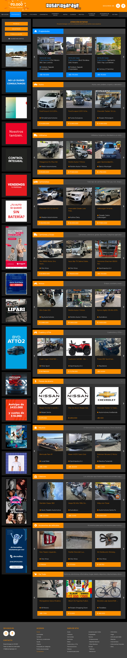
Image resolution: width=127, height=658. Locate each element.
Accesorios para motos (112, 525)
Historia (39, 644)
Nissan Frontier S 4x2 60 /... (49, 408)
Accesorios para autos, (96, 525)
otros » (119, 574)
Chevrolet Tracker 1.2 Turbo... (107, 408)
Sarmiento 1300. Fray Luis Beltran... (106, 60)
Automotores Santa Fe (106, 510)
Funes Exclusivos (75, 118)
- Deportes (112, 639)
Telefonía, (67, 574)
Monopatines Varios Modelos (50, 601)
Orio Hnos (44, 268)
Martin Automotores (47, 166)
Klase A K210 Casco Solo (77, 454)
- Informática (113, 632)
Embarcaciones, (90, 428)
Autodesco (102, 317)
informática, (84, 574)
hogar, (91, 574)
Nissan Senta (45, 412)
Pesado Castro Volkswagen (103, 216)
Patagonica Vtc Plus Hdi (48, 162)
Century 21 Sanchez (105, 69)
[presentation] (34, 57)
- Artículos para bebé (115, 637)
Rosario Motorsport (105, 118)
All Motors (44, 608)
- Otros (111, 646)
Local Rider (44, 461)
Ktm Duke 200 (45, 310)
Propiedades (92, 634)
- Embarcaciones (93, 639)
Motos (68, 641)
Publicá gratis (16, 34)
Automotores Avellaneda (107, 412)
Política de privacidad (43, 649)
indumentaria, (112, 574)
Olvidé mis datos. (16, 38)
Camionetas (70, 637)
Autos (68, 632)
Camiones (70, 639)
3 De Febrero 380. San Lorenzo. (49, 60)
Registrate (16, 29)
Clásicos (69, 649)
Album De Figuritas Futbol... (78, 601)
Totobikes (101, 608)
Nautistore (102, 366)
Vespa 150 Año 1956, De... (77, 503)
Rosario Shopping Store (78, 608)
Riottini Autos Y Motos (76, 162)
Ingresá (16, 24)
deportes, (103, 574)
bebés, (96, 574)
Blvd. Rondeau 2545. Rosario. (78, 60)
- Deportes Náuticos (94, 641)
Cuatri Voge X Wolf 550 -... (48, 359)
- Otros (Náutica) (93, 644)
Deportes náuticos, (103, 428)
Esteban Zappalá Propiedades (47, 68)
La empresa (40, 634)
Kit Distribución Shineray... (106, 552)
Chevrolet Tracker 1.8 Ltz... (106, 111)
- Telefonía (91, 649)
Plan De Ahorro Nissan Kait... (78, 408)
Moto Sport (44, 366)
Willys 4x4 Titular (103, 503)
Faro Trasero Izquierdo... (48, 552)
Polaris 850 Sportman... (105, 359)
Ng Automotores (46, 317)
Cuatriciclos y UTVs (72, 644)
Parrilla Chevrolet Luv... (76, 552)
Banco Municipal (104, 166)
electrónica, (75, 574)
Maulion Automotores (48, 217)
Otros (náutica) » (116, 428)
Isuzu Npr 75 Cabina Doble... (78, 261)
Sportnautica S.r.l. (104, 268)
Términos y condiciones (43, 639)
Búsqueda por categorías (43, 646)
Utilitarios (69, 634)
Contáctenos (40, 651)
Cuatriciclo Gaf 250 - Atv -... (78, 359)
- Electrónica (92, 651)
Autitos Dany (74, 217)
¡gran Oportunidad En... (105, 162)
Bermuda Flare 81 (46, 454)
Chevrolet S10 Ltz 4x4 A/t (48, 208)
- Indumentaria (114, 641)
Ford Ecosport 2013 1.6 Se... (78, 111)
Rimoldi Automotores (48, 118)
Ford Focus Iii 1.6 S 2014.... (48, 111)
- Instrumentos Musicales (117, 644)
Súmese (39, 637)
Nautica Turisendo (104, 461)
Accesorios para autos (73, 651)
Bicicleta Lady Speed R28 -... (107, 601)
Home (38, 632)
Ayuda (38, 641)
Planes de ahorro (72, 646)
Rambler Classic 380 (47, 503)
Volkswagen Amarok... (105, 208)
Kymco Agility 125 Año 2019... (107, 310)
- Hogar (112, 634)
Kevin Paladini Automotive (50, 510)
